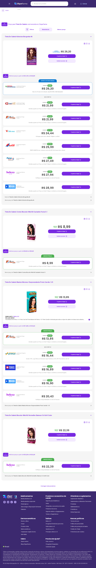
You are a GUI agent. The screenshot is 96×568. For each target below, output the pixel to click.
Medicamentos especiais (28, 501)
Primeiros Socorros (51, 508)
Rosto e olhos (25, 521)
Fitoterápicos (24, 504)
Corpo (22, 523)
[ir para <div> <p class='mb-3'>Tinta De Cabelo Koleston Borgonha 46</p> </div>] (18, 37)
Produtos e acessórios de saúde (56, 497)
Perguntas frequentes (52, 544)
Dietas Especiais (75, 512)
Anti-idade (24, 534)
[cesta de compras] (75, 4)
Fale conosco (49, 541)
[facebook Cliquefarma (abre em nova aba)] (4, 502)
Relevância (45, 29)
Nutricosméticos (25, 529)
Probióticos (74, 509)
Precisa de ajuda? (53, 539)
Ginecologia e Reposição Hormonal (31, 506)
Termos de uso (75, 521)
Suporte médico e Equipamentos (55, 511)
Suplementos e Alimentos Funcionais (81, 501)
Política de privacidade (77, 523)
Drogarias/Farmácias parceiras (54, 523)
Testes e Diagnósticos (52, 514)
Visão (47, 503)
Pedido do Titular (75, 529)
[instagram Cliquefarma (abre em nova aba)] (15, 502)
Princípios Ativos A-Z (52, 531)
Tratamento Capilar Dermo (28, 531)
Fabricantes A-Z (50, 526)
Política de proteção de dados (79, 526)
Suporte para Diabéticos (52, 501)
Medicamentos (27, 496)
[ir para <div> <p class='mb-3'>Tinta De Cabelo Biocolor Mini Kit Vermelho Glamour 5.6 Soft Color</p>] (28, 416)
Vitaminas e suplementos (80, 496)
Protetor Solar (25, 526)
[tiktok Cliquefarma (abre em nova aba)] (11, 502)
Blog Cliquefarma (26, 544)
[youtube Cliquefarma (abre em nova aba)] (8, 502)
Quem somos (24, 541)
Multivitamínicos (75, 506)
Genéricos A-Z (50, 529)
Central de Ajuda (50, 546)
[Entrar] (83, 3)
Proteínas (73, 504)
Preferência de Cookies (77, 531)
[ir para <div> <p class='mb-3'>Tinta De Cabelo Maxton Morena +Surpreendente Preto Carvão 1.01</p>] (29, 282)
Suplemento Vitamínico (77, 498)
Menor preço (61, 29)
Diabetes (23, 509)
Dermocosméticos (28, 519)
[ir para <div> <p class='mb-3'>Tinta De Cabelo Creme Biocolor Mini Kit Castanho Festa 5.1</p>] (26, 212)
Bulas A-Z (48, 521)
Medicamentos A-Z (26, 498)
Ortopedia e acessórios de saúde (55, 506)
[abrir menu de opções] (9, 4)
